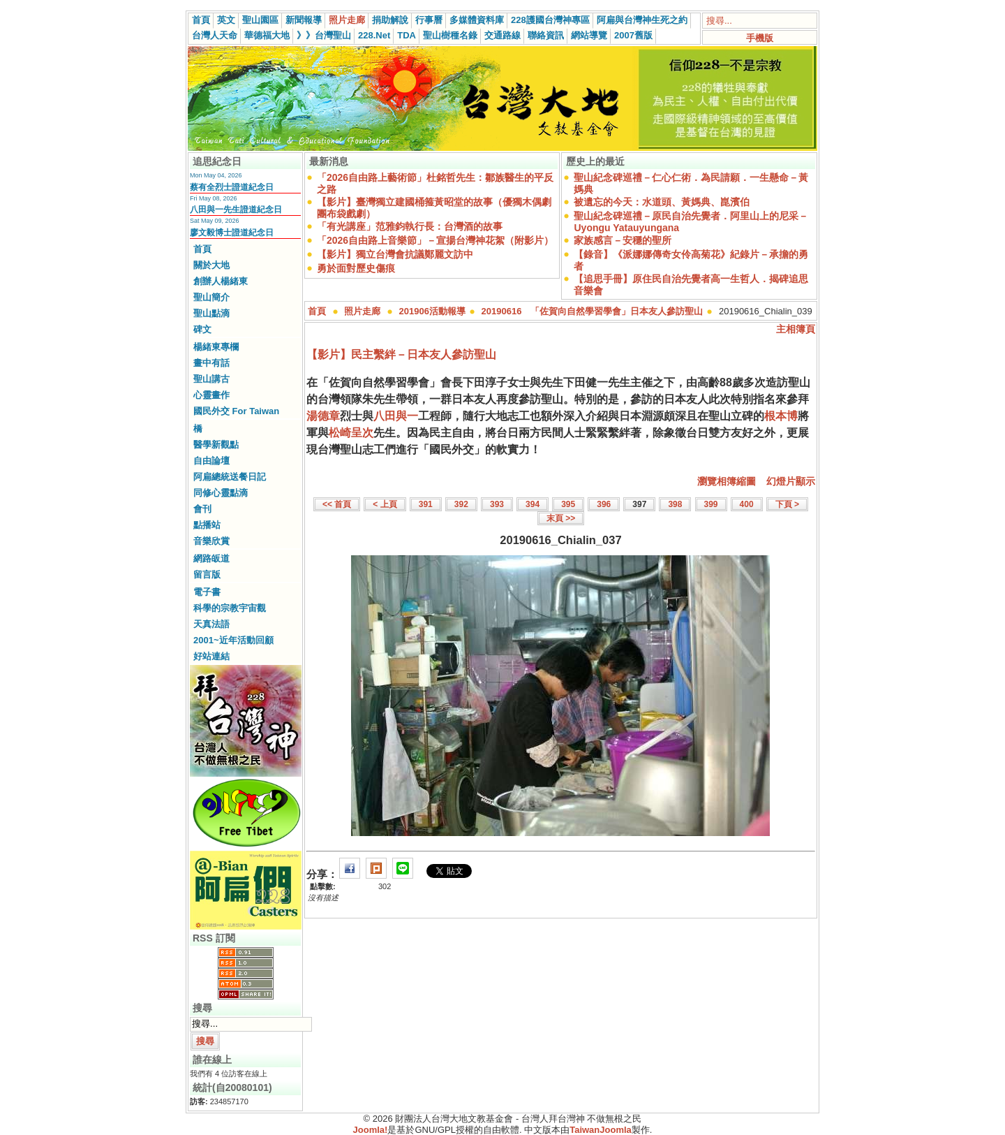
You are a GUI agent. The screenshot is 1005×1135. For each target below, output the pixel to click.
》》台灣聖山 (324, 35)
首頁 (201, 20)
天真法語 (211, 624)
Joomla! (370, 1130)
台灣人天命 (214, 35)
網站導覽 (589, 35)
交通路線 (502, 35)
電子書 (207, 592)
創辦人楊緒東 (220, 281)
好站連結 (211, 656)
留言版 (207, 574)
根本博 (781, 416)
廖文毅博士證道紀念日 (232, 232)
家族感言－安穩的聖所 (622, 240)
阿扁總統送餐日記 (229, 476)
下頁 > (787, 504)
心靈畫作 (211, 395)
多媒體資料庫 (476, 20)
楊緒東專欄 (216, 347)
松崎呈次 (351, 433)
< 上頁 (384, 504)
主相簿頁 (795, 329)
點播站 (207, 525)
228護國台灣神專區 (550, 20)
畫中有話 (211, 363)
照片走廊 (347, 20)
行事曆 (428, 20)
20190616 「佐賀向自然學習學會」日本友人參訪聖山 (593, 311)
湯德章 (323, 416)
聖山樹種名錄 (450, 35)
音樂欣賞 (211, 541)
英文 (226, 20)
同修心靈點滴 (220, 493)
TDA (406, 35)
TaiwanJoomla (601, 1130)
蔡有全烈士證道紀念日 (232, 187)
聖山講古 (211, 379)
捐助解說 (390, 20)
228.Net (374, 35)
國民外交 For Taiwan (236, 411)
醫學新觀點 (216, 444)
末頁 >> (560, 518)
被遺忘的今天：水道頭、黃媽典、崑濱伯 (662, 201)
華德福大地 (267, 35)
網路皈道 (211, 558)
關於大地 (211, 265)
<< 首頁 (336, 504)
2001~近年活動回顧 (233, 640)
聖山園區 (260, 20)
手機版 (759, 38)
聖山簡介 (211, 297)
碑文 (202, 329)
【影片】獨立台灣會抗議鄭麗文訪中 (395, 254)
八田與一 (395, 416)
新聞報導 (303, 20)
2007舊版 (633, 35)
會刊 (202, 509)
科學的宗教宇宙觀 (229, 608)
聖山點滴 (211, 313)
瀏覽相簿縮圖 (726, 481)
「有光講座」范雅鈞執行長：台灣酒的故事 (409, 226)
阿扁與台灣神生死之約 (642, 20)
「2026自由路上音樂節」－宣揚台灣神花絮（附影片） (435, 240)
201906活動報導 (432, 311)
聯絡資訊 (546, 35)
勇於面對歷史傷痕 (356, 268)
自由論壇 (211, 460)
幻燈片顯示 (790, 481)
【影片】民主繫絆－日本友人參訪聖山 (401, 354)
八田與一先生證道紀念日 (236, 209)
